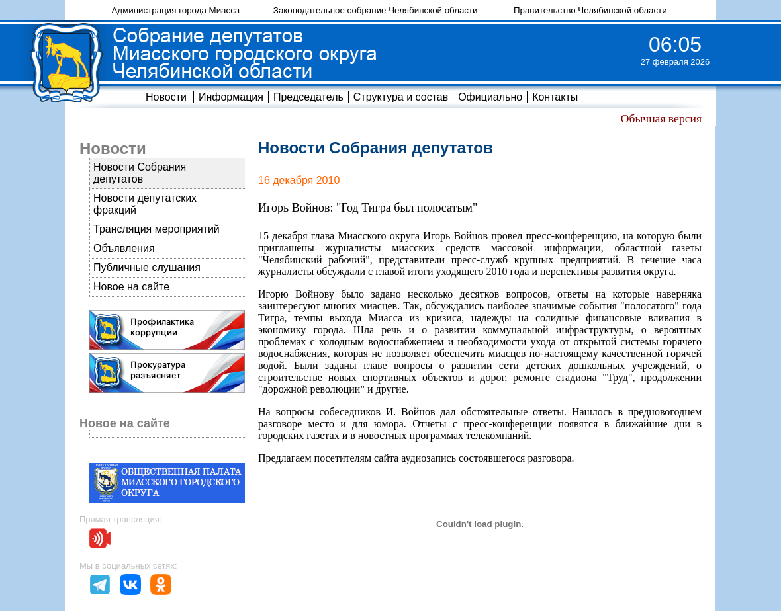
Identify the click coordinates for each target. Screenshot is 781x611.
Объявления (124, 248)
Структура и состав (400, 96)
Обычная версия (661, 118)
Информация (231, 96)
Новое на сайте (131, 286)
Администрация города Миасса (175, 10)
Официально (490, 96)
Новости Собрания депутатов (139, 172)
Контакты (555, 96)
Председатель (308, 96)
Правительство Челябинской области (590, 10)
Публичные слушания (147, 267)
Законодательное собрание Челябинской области (375, 10)
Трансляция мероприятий (156, 229)
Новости (166, 96)
